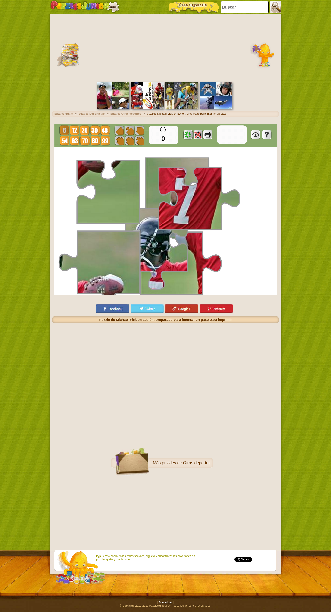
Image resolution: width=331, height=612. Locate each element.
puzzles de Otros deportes (186, 463)
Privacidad (166, 602)
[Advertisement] (165, 47)
